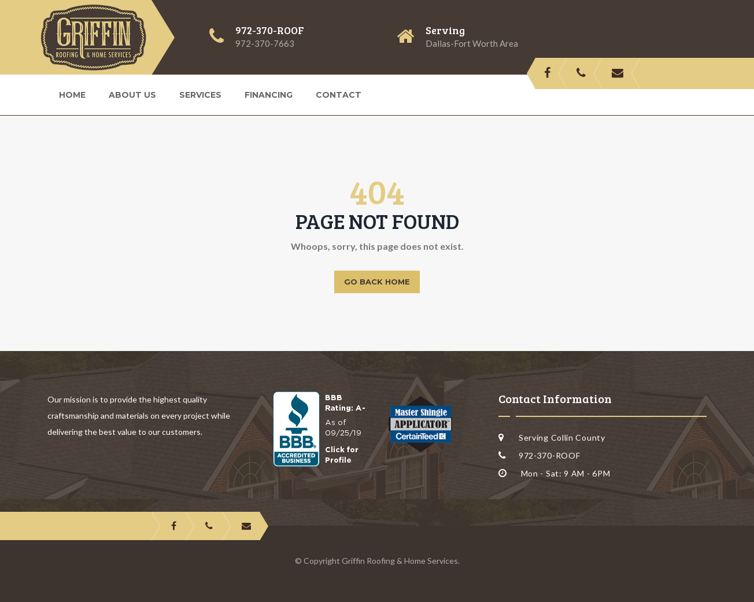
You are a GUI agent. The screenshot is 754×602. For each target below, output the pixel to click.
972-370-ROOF (269, 30)
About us (132, 95)
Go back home (377, 281)
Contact (338, 95)
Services (200, 95)
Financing (269, 95)
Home (72, 95)
